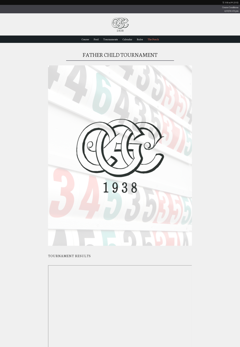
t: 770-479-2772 (230, 2)
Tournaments (110, 39)
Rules (140, 39)
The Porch (153, 39)
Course (85, 39)
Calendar (127, 39)
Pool (96, 39)
